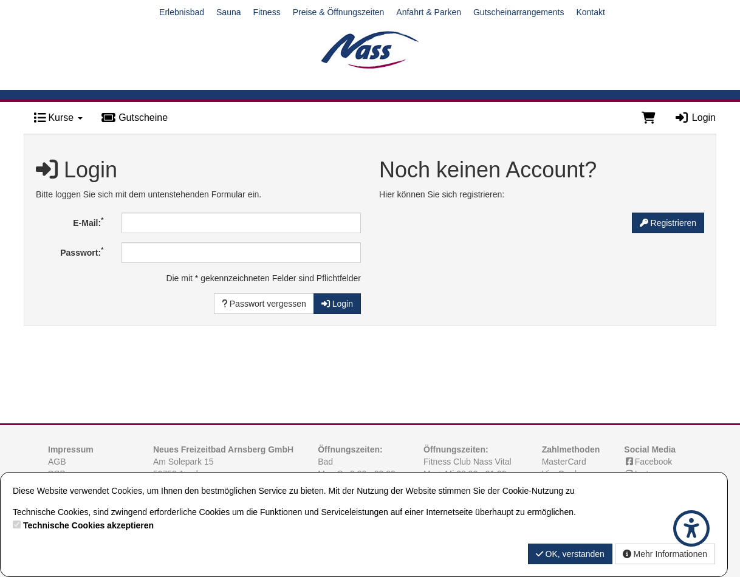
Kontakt (590, 12)
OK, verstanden (570, 554)
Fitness (267, 12)
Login (695, 117)
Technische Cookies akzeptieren (88, 525)
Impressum (71, 449)
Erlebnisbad (181, 12)
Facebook (648, 461)
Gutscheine (134, 117)
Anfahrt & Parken (428, 12)
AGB (57, 461)
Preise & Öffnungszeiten (339, 12)
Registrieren (668, 223)
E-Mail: (88, 221)
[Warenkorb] (648, 118)
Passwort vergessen (264, 304)
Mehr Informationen (665, 554)
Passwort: (81, 251)
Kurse (58, 117)
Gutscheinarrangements (518, 12)
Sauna (228, 12)
